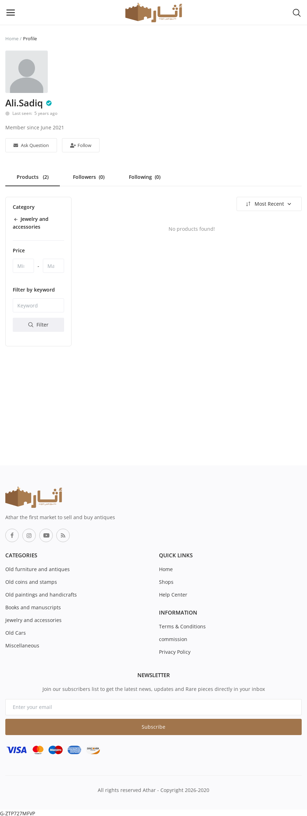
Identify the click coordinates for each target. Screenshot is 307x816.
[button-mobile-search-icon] (297, 12)
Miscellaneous (22, 645)
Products (33, 177)
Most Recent (268, 204)
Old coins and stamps (31, 582)
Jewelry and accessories (33, 620)
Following (144, 177)
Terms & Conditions (182, 626)
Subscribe (153, 726)
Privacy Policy (175, 651)
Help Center (173, 594)
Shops (166, 582)
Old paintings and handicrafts (41, 594)
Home (11, 38)
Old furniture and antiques (37, 569)
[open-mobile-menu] (10, 12)
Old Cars (15, 632)
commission (173, 639)
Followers (88, 177)
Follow (80, 145)
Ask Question (31, 145)
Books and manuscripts (33, 607)
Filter (38, 324)
